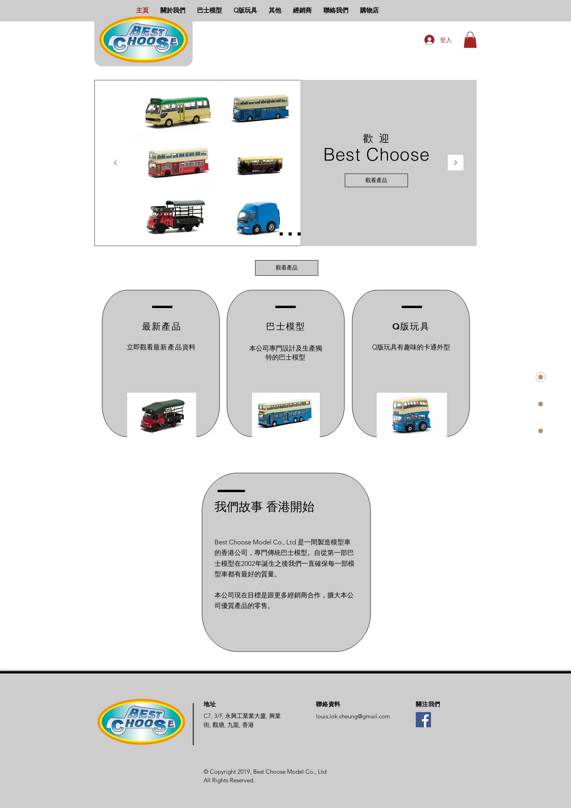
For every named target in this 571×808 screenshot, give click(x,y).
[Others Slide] (299, 234)
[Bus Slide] (281, 234)
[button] (470, 40)
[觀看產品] (376, 180)
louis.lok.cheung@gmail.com (353, 716)
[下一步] (455, 163)
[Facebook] (423, 719)
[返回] (115, 163)
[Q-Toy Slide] (290, 234)
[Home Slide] (272, 234)
